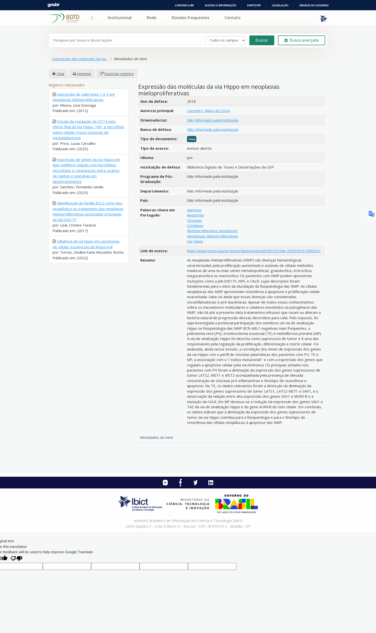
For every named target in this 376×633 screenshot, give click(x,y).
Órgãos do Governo (314, 5)
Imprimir (84, 73)
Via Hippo (195, 241)
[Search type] (225, 40)
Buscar (261, 40)
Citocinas (194, 220)
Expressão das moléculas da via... (80, 58)
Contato (233, 17)
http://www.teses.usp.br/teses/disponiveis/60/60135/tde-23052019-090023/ (254, 250)
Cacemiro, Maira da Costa (208, 110)
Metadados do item (156, 437)
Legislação (280, 5)
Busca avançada (301, 40)
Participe (254, 5)
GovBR (53, 5)
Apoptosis (195, 215)
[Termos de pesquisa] (126, 40)
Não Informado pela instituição (212, 120)
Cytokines (195, 225)
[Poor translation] (16, 559)
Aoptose (194, 209)
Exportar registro (119, 73)
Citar (61, 73)
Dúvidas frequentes (191, 17)
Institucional (120, 17)
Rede (151, 17)
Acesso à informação (220, 5)
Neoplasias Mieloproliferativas (212, 236)
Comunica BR (184, 5)
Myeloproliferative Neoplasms (212, 230)
